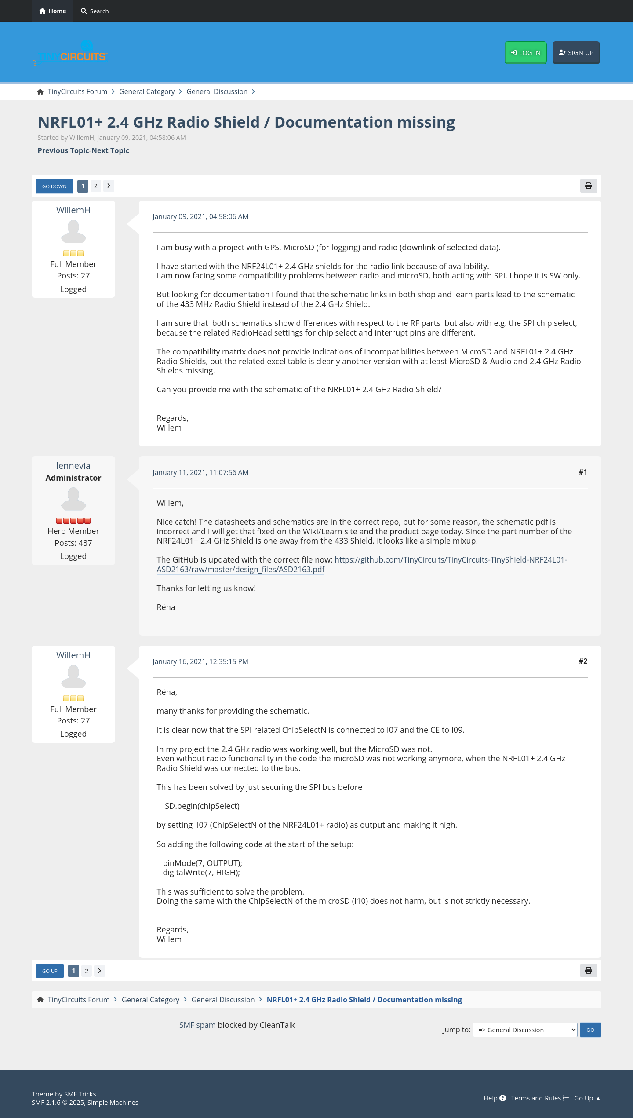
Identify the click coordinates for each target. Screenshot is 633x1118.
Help (491, 1098)
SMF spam (197, 1026)
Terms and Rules (538, 1098)
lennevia (73, 466)
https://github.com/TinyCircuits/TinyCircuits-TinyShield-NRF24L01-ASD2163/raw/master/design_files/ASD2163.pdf (367, 565)
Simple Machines (116, 1102)
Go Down (55, 186)
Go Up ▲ (587, 1098)
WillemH (73, 211)
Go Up (50, 972)
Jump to (456, 1031)
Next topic (110, 151)
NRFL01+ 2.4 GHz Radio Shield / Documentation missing (255, 122)
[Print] (588, 186)
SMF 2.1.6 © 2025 (59, 1102)
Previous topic (63, 151)
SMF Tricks (80, 1094)
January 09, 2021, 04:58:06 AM (202, 217)
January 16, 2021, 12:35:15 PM (202, 662)
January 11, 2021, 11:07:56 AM (202, 473)
